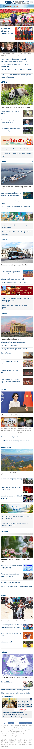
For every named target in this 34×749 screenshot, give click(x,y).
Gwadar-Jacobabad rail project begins (13, 717)
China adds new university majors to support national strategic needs (16, 202)
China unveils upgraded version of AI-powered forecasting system (11, 194)
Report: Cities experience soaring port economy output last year (10, 272)
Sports (3, 596)
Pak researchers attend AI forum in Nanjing (15, 714)
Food (9, 448)
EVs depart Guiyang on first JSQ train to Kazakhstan (16, 586)
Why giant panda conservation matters (10, 112)
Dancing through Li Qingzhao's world (10, 371)
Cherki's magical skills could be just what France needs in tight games (11, 626)
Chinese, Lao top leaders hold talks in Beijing (14, 24)
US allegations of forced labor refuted (12, 415)
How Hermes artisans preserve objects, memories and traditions (10, 380)
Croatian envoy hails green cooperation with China (9, 121)
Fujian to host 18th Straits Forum (10, 582)
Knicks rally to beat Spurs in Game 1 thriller (14, 621)
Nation (3, 59)
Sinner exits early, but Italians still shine (11, 634)
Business (4, 240)
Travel (3, 448)
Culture (4, 314)
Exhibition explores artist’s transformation (13, 342)
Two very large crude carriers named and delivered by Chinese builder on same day (16, 208)
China (3, 161)
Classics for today (6, 353)
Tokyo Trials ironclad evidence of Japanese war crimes (17, 677)
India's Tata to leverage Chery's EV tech (12, 279)
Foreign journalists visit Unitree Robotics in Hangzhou (10, 575)
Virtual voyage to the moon (9, 345)
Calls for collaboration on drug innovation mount (15, 441)
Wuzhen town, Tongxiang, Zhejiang (11, 479)
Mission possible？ (6, 642)
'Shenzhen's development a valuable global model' (15, 689)
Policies (3, 64)
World (3, 390)
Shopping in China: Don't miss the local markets (16, 149)
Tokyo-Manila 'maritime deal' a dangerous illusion (15, 693)
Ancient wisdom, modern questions (11, 339)
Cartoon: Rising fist (6, 682)
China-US (4, 74)
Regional (4, 531)
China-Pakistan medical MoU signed (13, 712)
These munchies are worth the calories (9, 363)
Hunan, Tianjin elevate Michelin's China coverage (10, 488)
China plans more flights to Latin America (13, 437)
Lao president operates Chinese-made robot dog (10, 130)
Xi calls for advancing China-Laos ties (7, 31)
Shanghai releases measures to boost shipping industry (11, 566)
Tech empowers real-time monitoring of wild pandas (16, 107)
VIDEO (4, 82)
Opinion (3, 69)
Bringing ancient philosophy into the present (14, 348)
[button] (2, 17)
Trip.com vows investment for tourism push (13, 282)
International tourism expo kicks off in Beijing (11, 497)
